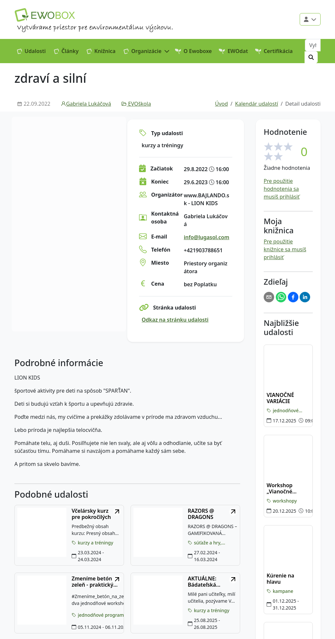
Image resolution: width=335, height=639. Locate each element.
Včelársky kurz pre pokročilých (91, 514)
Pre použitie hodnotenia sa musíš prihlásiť (282, 188)
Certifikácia (274, 51)
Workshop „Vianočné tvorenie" (279, 488)
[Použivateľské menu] (310, 19)
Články (66, 51)
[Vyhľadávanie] (313, 45)
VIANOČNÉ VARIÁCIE (280, 398)
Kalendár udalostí (256, 103)
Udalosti (31, 51)
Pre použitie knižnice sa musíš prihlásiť (285, 249)
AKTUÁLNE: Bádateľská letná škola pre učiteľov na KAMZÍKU (206, 582)
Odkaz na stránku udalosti (175, 319)
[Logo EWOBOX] (44, 15)
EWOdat (233, 51)
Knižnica (101, 51)
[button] (146, 51)
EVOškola (136, 103)
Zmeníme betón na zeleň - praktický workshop (96, 582)
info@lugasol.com (206, 237)
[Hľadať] (311, 57)
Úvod (221, 103)
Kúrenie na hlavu (280, 579)
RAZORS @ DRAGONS (201, 514)
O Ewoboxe (193, 51)
